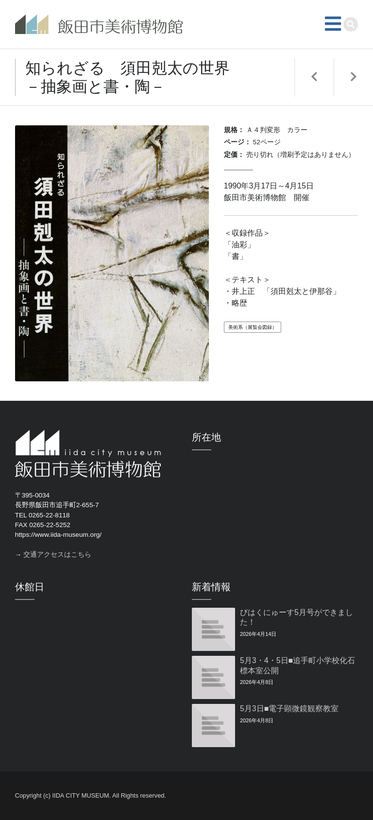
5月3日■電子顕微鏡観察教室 (289, 708)
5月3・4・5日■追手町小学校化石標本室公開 (297, 665)
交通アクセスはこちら (57, 554)
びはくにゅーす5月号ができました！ (296, 617)
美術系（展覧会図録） (252, 327)
